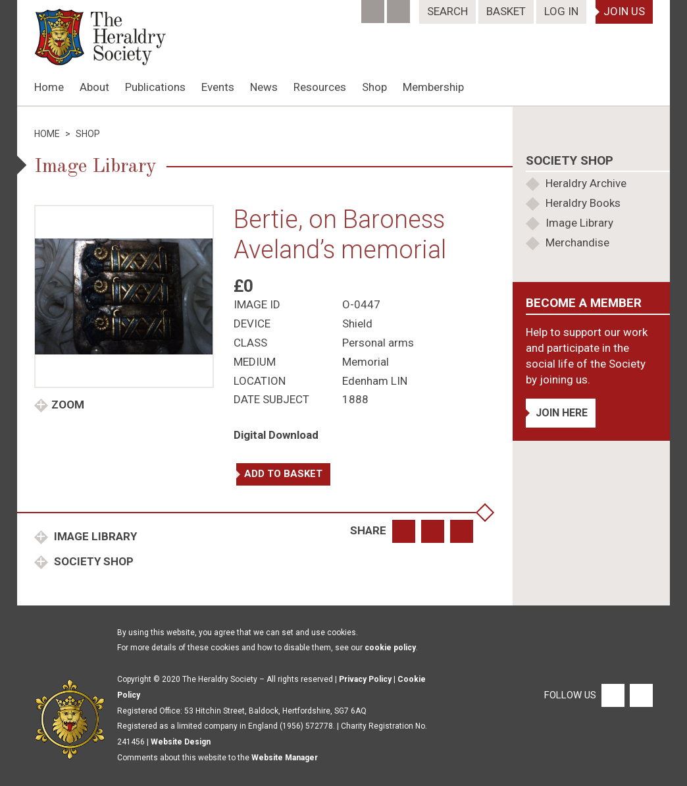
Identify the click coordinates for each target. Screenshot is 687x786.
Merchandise (577, 242)
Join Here (562, 413)
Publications (155, 87)
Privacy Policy (365, 679)
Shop (374, 87)
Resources (319, 87)
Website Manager (284, 757)
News (264, 87)
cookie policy (390, 647)
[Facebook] (374, 7)
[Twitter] (400, 7)
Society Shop (92, 561)
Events (217, 87)
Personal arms (378, 342)
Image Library (94, 536)
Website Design (181, 741)
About (94, 87)
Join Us (624, 11)
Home (49, 87)
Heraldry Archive (586, 183)
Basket (506, 11)
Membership (433, 87)
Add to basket (283, 474)
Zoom (67, 404)
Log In (561, 11)
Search (447, 11)
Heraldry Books (583, 203)
